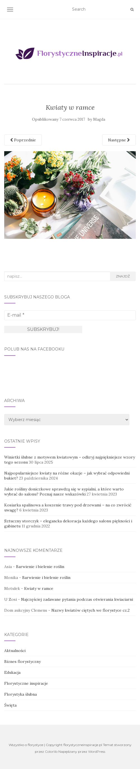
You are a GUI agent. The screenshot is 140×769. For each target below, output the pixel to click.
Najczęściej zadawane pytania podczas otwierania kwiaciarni (77, 599)
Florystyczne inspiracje (26, 683)
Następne (119, 139)
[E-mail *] (70, 315)
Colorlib (51, 751)
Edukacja (12, 672)
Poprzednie (23, 139)
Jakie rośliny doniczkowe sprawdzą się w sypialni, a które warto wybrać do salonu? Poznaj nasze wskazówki (64, 492)
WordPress (96, 751)
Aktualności (15, 650)
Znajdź (123, 276)
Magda (99, 119)
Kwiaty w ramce (38, 588)
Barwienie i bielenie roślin (40, 566)
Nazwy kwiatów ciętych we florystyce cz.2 (90, 610)
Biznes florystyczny (22, 661)
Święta (10, 705)
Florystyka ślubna (20, 694)
